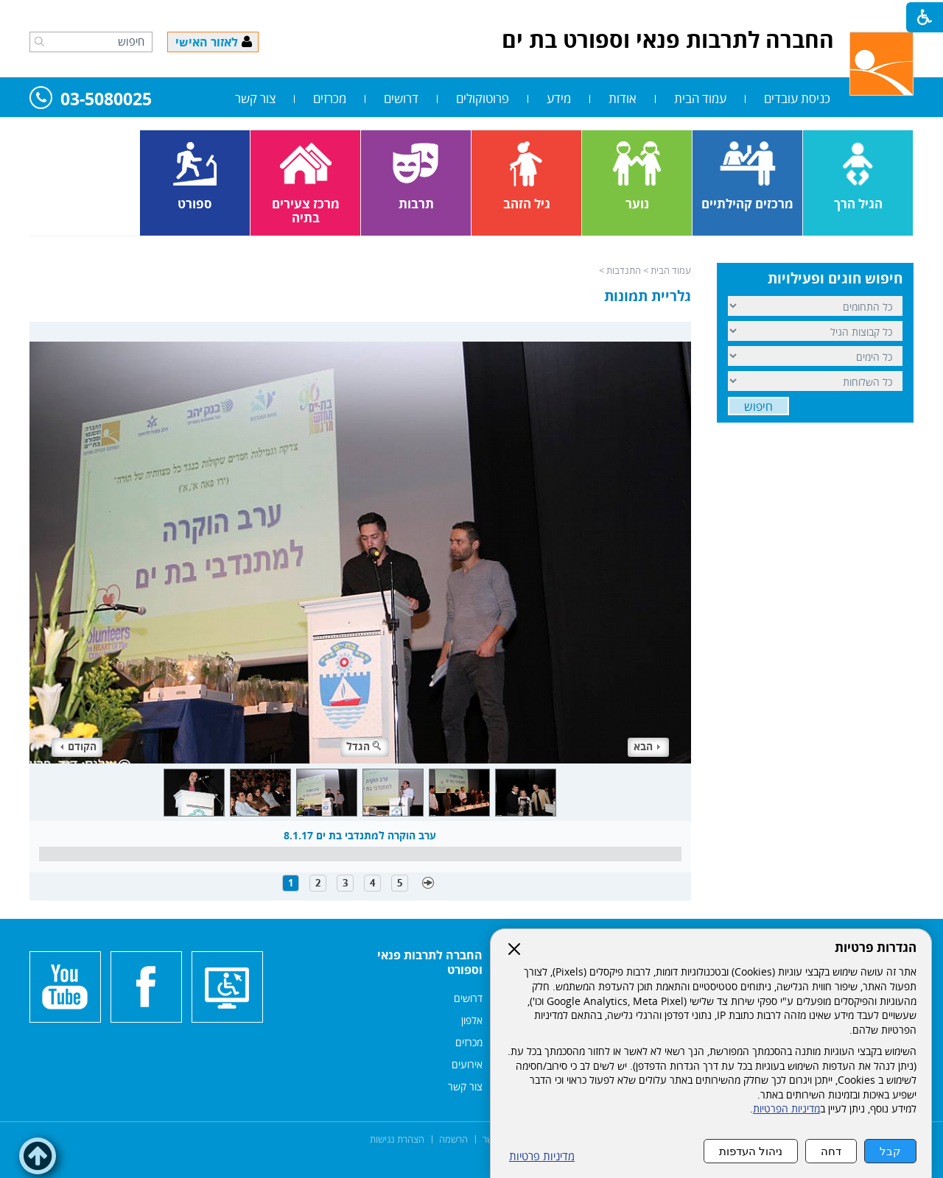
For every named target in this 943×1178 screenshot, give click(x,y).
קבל (890, 1151)
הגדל (364, 746)
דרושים (401, 98)
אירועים (467, 1064)
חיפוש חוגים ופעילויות (835, 278)
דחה (831, 1151)
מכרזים (329, 98)
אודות (623, 98)
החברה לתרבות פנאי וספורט (430, 962)
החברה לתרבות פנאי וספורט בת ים (668, 39)
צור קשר (255, 98)
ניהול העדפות (750, 1151)
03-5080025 (90, 99)
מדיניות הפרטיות (786, 1108)
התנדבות (623, 270)
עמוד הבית (700, 98)
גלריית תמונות (647, 296)
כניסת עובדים (797, 98)
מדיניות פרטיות (542, 1156)
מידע (559, 98)
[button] (39, 41)
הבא (647, 746)
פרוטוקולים (482, 98)
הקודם (78, 746)
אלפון (472, 1020)
